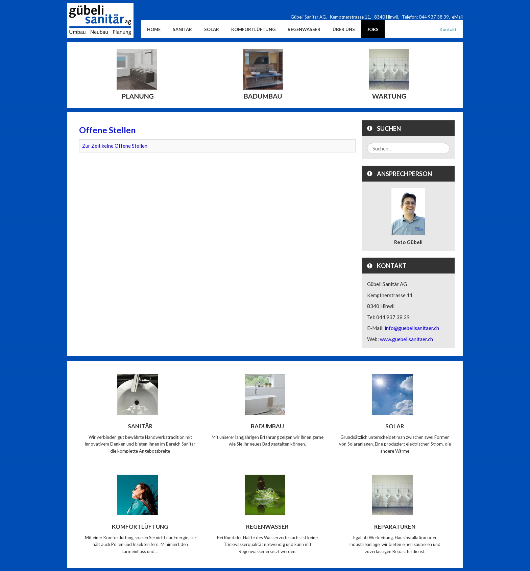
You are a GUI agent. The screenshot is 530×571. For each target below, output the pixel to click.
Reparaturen (394, 526)
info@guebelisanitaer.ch (412, 328)
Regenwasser (267, 526)
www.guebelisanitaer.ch (406, 339)
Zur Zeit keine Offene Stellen (114, 146)
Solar (394, 426)
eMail (457, 17)
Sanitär (140, 426)
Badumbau (267, 426)
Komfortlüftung (140, 526)
